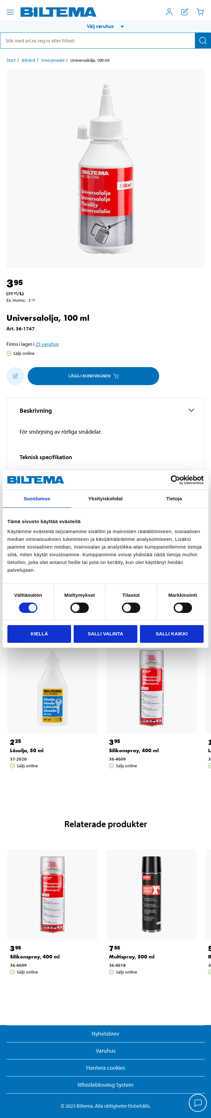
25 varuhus (47, 344)
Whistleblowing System (105, 1084)
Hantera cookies (105, 1067)
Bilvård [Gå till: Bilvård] (28, 60)
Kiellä (39, 633)
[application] (198, 1103)
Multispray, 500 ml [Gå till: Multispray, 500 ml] (131, 956)
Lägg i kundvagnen (94, 376)
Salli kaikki (172, 633)
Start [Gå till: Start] (11, 60)
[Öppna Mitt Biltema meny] (169, 12)
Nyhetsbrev (105, 1033)
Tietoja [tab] (174, 498)
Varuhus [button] (105, 1050)
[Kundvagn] (200, 12)
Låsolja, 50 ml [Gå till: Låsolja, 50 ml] (26, 750)
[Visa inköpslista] (184, 12)
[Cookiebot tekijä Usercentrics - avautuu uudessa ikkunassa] (175, 480)
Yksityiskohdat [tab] (105, 498)
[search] (105, 40)
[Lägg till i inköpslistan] (15, 376)
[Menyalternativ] (10, 12)
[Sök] (203, 40)
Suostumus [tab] (36, 498)
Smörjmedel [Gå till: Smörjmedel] (52, 60)
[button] (105, 26)
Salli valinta (105, 633)
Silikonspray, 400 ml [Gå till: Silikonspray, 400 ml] (134, 750)
